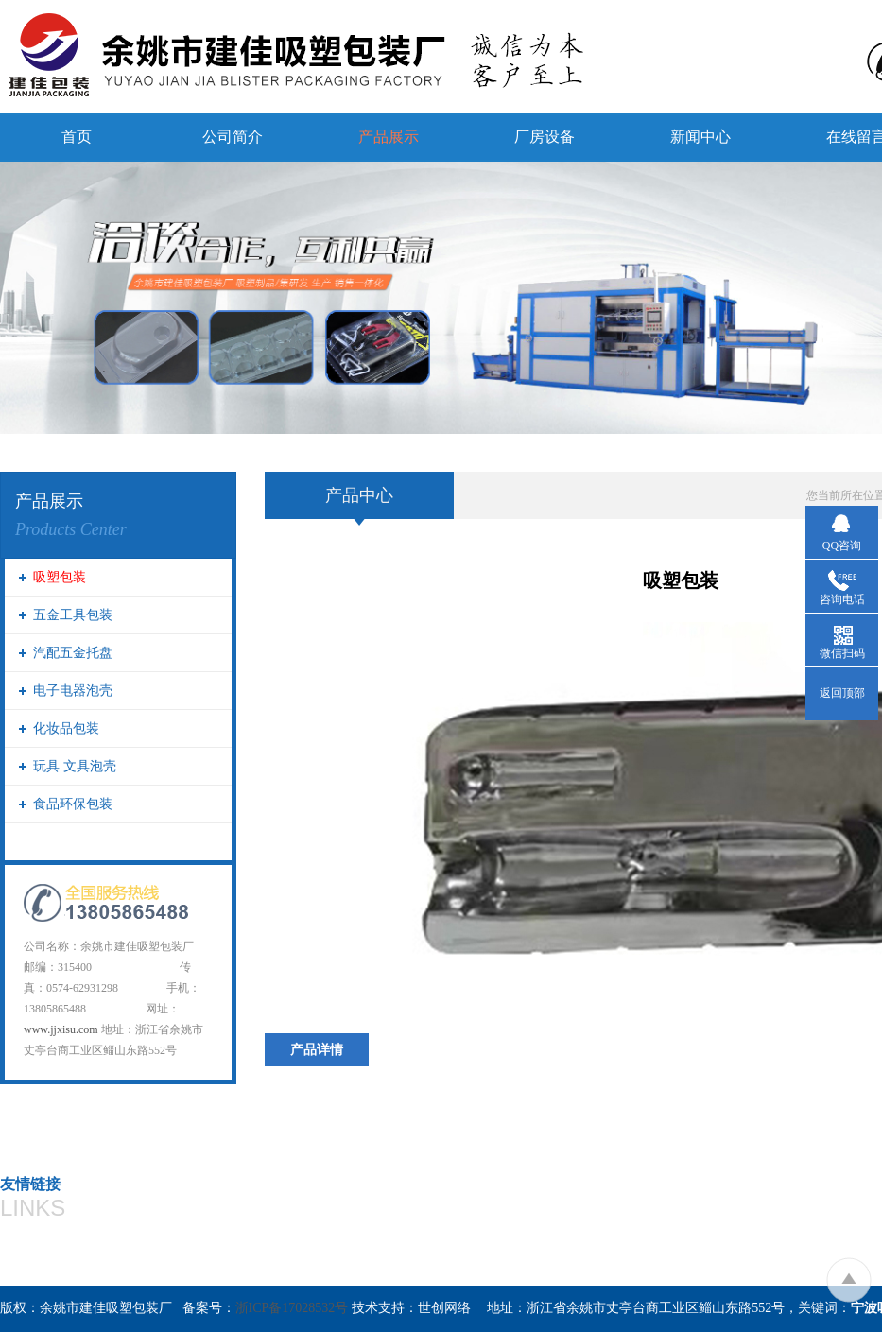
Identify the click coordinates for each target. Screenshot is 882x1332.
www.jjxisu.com (61, 1029)
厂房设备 (544, 137)
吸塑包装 (59, 577)
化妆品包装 (66, 728)
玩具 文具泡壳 (74, 766)
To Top (848, 1279)
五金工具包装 (72, 615)
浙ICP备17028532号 (292, 1308)
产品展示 (388, 137)
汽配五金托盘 (72, 653)
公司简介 (232, 137)
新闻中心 (700, 137)
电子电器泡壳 (72, 690)
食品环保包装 (72, 804)
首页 (76, 137)
